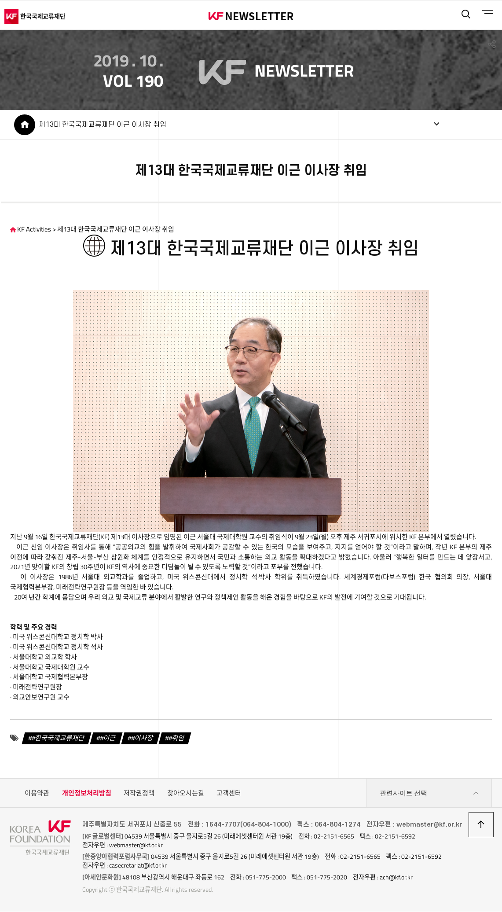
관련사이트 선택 (429, 794)
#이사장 (142, 739)
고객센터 (228, 794)
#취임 (176, 739)
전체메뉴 (487, 13)
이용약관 (37, 794)
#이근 (108, 739)
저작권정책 (139, 794)
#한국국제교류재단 (58, 739)
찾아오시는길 (185, 794)
